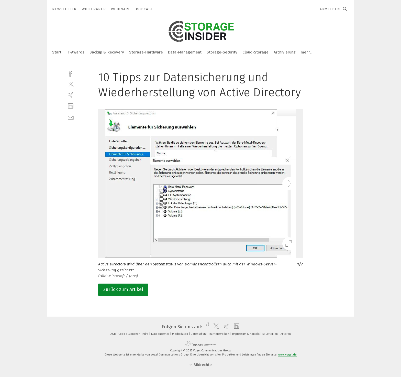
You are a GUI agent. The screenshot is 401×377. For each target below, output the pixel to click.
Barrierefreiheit (219, 334)
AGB (113, 334)
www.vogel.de (287, 354)
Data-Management (185, 52)
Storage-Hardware (146, 52)
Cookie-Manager (129, 334)
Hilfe (145, 334)
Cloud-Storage (255, 52)
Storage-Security (222, 52)
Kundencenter (160, 334)
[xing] (71, 95)
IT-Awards (75, 52)
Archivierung (285, 52)
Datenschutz (199, 334)
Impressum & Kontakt (246, 334)
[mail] (71, 117)
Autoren (286, 334)
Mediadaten (180, 334)
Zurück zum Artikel (123, 289)
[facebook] (71, 73)
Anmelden (330, 9)
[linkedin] (71, 106)
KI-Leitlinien (270, 334)
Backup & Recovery (107, 52)
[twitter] (71, 84)
